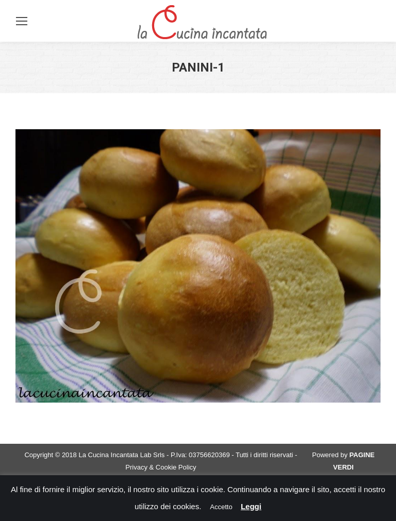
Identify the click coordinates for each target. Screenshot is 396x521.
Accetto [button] (221, 507)
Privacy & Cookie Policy (160, 467)
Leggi (251, 506)
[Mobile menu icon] (21, 21)
